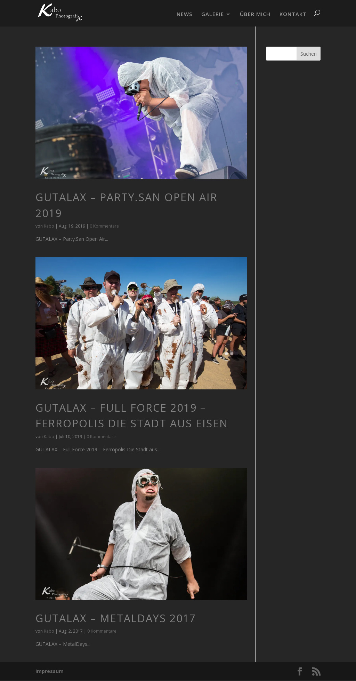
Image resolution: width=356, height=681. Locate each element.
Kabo (49, 226)
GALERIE (212, 14)
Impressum (49, 671)
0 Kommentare (104, 226)
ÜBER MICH (255, 14)
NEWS (184, 14)
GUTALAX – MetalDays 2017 (115, 618)
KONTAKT (293, 14)
